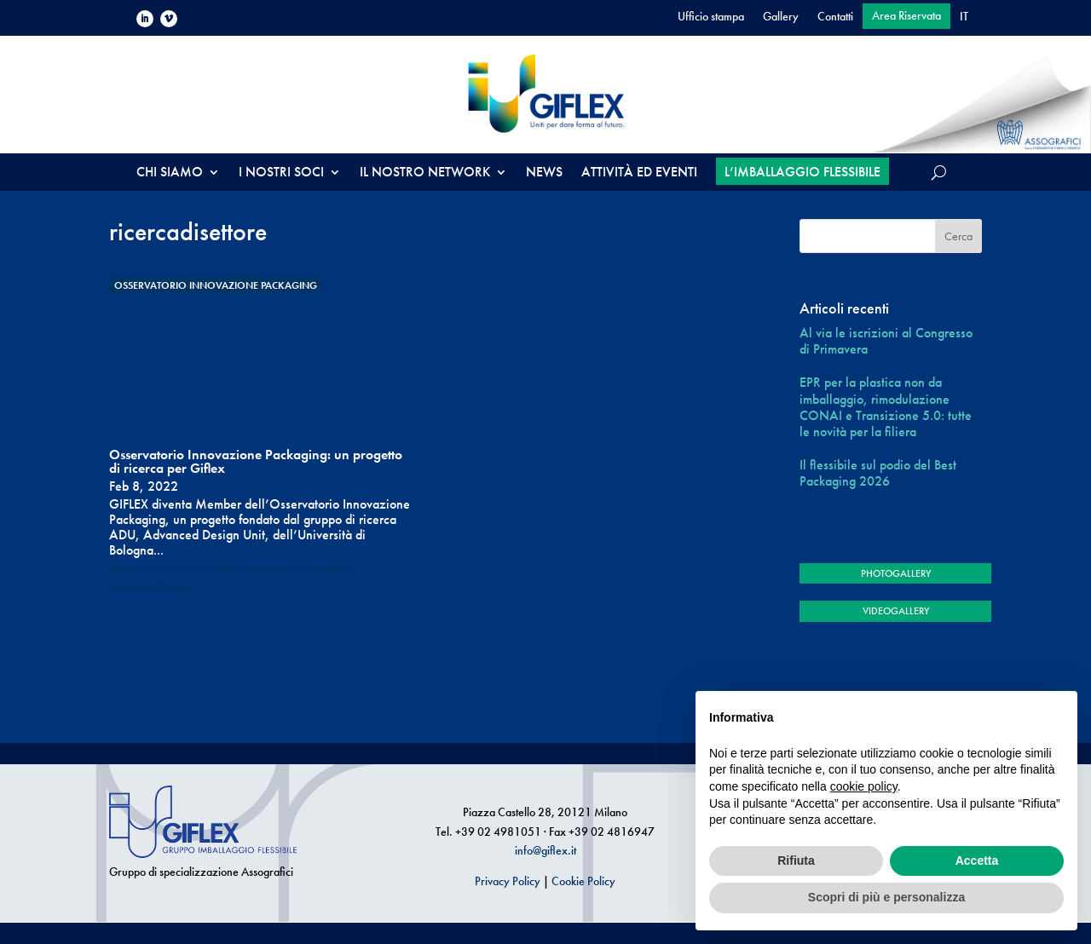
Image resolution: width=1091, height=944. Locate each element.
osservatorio (217, 568)
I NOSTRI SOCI (281, 173)
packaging (265, 568)
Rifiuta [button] (796, 860)
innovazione (164, 568)
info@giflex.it (545, 850)
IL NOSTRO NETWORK (425, 173)
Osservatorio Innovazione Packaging (215, 285)
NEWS (544, 173)
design (122, 568)
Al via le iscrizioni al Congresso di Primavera (886, 341)
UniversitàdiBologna (150, 587)
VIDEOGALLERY (896, 611)
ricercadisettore (321, 568)
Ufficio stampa (711, 17)
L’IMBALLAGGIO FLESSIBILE (802, 172)
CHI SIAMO (169, 173)
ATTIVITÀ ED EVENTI (639, 173)
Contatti (835, 17)
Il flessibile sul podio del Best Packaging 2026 (877, 473)
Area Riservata (906, 16)
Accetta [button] (977, 860)
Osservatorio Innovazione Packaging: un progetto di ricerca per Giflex (255, 461)
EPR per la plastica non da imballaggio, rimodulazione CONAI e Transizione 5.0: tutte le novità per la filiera (885, 407)
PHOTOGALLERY (896, 573)
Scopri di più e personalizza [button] (886, 897)
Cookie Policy (583, 881)
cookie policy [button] (864, 786)
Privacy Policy (507, 881)
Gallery (781, 17)
